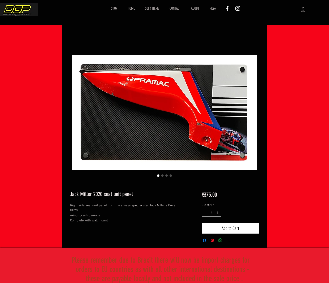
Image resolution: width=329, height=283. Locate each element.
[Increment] (217, 212)
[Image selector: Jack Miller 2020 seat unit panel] (158, 175)
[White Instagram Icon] (238, 8)
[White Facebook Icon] (227, 8)
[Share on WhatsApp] (220, 240)
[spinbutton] (211, 212)
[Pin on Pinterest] (212, 240)
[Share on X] (228, 240)
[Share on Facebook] (204, 240)
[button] (306, 9)
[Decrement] (205, 212)
